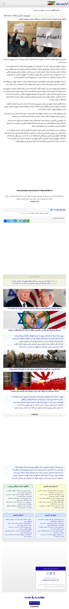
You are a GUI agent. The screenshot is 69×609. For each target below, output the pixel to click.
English (32, 213)
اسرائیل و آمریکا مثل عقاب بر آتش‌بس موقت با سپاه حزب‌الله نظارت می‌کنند (34, 330)
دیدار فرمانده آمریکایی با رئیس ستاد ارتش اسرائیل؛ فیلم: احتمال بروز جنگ (38, 473)
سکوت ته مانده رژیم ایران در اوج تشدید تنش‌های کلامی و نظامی (42, 399)
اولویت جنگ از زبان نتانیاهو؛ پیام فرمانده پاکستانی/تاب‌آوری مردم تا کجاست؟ (37, 397)
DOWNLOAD (34, 202)
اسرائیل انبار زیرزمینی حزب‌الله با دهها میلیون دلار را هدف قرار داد (31, 281)
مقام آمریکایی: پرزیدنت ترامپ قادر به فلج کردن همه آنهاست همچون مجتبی (38, 475)
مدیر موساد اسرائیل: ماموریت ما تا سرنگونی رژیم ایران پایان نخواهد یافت (39, 467)
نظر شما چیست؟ (59, 209)
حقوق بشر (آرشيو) (50, 515)
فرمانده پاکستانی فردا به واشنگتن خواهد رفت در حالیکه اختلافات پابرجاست (37, 338)
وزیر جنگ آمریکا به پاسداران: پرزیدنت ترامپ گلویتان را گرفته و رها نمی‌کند (39, 336)
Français (37, 213)
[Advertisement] (34, 236)
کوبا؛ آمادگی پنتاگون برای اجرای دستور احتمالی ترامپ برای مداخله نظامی (38, 344)
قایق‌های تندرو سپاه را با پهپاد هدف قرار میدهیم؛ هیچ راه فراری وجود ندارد (38, 402)
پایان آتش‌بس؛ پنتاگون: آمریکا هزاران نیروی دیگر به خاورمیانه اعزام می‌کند (34, 369)
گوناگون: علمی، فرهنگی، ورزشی (18, 486)
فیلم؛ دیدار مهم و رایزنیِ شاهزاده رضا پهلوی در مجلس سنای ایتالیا (41, 347)
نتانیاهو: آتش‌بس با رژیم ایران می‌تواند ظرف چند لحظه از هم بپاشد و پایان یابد (37, 478)
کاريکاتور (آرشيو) (18, 515)
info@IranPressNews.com (50, 580)
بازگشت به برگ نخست (34, 598)
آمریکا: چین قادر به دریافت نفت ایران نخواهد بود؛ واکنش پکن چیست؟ (34, 391)
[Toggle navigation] (3, 4)
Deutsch (42, 213)
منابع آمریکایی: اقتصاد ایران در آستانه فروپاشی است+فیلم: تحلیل (41, 341)
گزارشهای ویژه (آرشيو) (51, 486)
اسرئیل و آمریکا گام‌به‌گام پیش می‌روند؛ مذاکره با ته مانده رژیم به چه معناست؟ (34, 308)
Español (47, 213)
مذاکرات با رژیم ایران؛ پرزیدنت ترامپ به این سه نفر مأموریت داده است (40, 405)
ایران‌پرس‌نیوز (58, 3)
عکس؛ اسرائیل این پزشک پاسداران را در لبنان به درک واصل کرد (31, 283)
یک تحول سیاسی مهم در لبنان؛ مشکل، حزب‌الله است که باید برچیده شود (38, 408)
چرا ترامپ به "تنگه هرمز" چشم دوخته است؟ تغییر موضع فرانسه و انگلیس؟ (37, 470)
